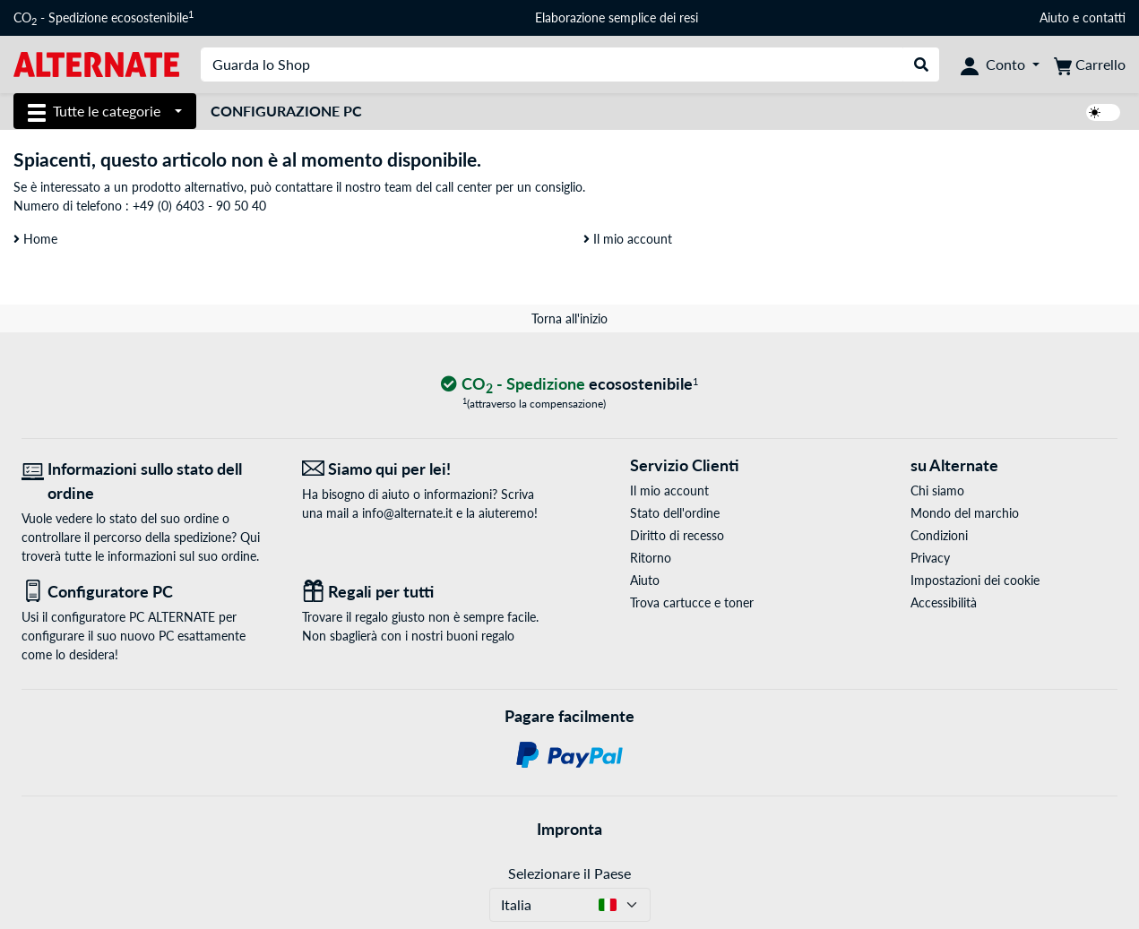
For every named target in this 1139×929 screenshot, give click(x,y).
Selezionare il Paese (569, 873)
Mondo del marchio (964, 512)
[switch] (1103, 112)
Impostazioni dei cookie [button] (975, 580)
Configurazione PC (286, 110)
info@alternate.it (407, 512)
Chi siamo (937, 490)
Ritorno (650, 557)
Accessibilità (943, 602)
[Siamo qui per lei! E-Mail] (429, 469)
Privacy (930, 557)
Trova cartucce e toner (692, 602)
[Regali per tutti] (429, 592)
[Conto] (1000, 64)
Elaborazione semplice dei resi (616, 17)
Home (35, 238)
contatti (1104, 17)
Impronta (569, 829)
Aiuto (1054, 17)
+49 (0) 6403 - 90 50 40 (199, 205)
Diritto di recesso (677, 535)
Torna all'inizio (569, 318)
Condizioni (939, 535)
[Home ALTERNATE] (96, 63)
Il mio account (627, 238)
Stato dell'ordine (675, 512)
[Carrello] (1090, 64)
